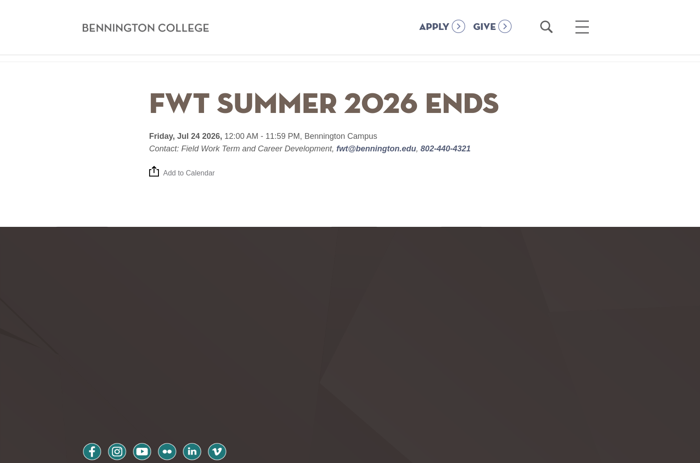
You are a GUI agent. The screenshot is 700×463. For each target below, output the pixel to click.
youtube (143, 391)
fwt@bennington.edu (376, 148)
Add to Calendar (189, 173)
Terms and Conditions (202, 415)
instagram (117, 391)
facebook (92, 391)
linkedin (194, 391)
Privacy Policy (113, 415)
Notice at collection (294, 451)
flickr (168, 391)
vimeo (219, 391)
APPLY (434, 27)
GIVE (484, 27)
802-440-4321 (444, 148)
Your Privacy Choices (378, 451)
